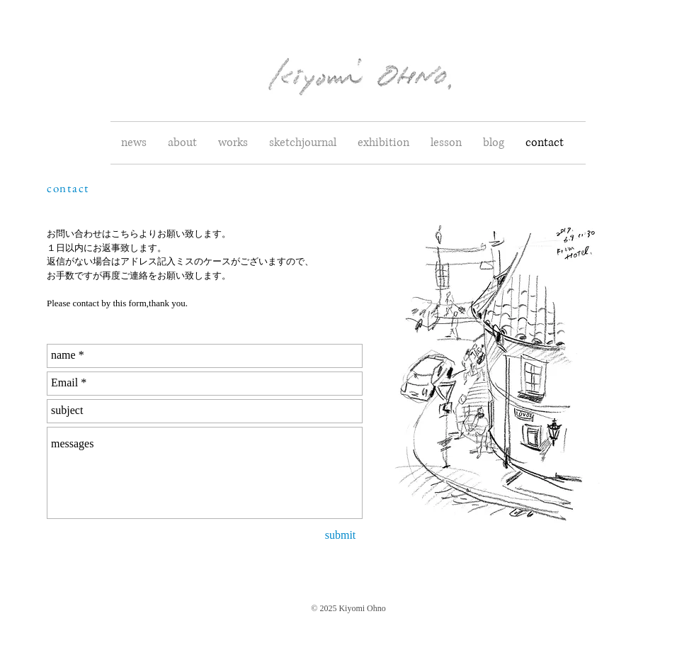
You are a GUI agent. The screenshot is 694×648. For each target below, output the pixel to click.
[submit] (340, 536)
